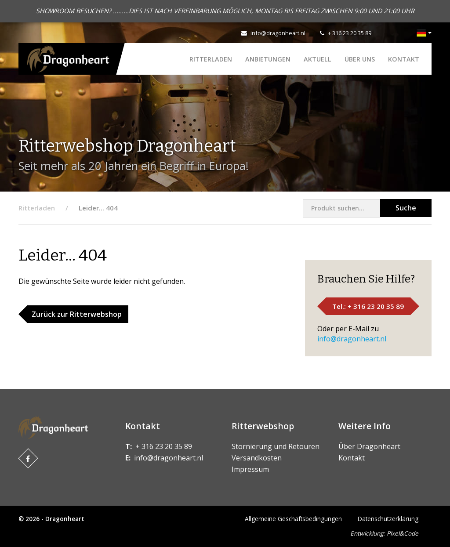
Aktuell (317, 59)
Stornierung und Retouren (275, 446)
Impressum (250, 469)
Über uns (360, 59)
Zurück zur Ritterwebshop (77, 314)
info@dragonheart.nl (277, 33)
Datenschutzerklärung (388, 518)
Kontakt (403, 59)
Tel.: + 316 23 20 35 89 (368, 306)
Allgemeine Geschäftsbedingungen (293, 518)
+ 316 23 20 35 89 (349, 33)
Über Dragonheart (369, 446)
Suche (406, 208)
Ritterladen (210, 59)
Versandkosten (257, 458)
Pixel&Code (402, 533)
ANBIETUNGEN (267, 59)
